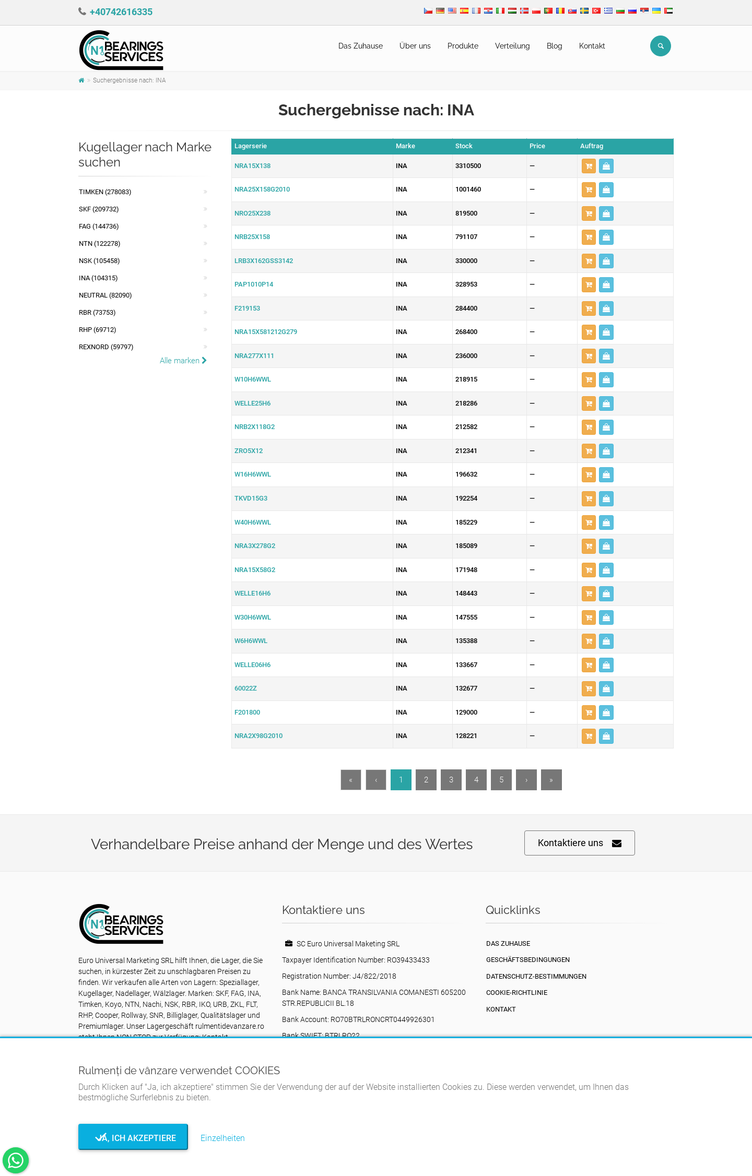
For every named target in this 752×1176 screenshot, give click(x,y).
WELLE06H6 (252, 665)
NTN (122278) (100, 243)
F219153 (247, 308)
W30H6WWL (252, 617)
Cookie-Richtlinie (516, 992)
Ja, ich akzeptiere (133, 1138)
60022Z (245, 688)
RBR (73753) (97, 312)
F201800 (247, 712)
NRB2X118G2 (254, 427)
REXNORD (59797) (106, 347)
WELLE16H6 (252, 593)
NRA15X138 (252, 166)
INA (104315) (98, 278)
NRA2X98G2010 (258, 736)
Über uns (415, 46)
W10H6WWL (252, 379)
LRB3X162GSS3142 (263, 261)
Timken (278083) (105, 192)
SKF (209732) (99, 209)
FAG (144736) (99, 226)
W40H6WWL (252, 522)
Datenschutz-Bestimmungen (536, 976)
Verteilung (512, 46)
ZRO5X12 (248, 451)
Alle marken (183, 360)
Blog (554, 46)
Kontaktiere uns (579, 843)
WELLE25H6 (252, 403)
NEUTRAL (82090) (105, 295)
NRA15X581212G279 (265, 332)
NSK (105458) (99, 261)
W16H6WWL (252, 474)
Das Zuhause (360, 46)
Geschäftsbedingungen (528, 960)
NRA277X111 (254, 356)
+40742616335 (121, 11)
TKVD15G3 (250, 498)
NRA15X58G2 (254, 570)
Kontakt (592, 46)
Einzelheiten (223, 1138)
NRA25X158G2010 (262, 189)
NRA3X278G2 (254, 546)
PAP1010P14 (253, 284)
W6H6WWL (250, 641)
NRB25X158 (252, 237)
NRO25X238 (252, 213)
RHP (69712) (97, 330)
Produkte (463, 46)
